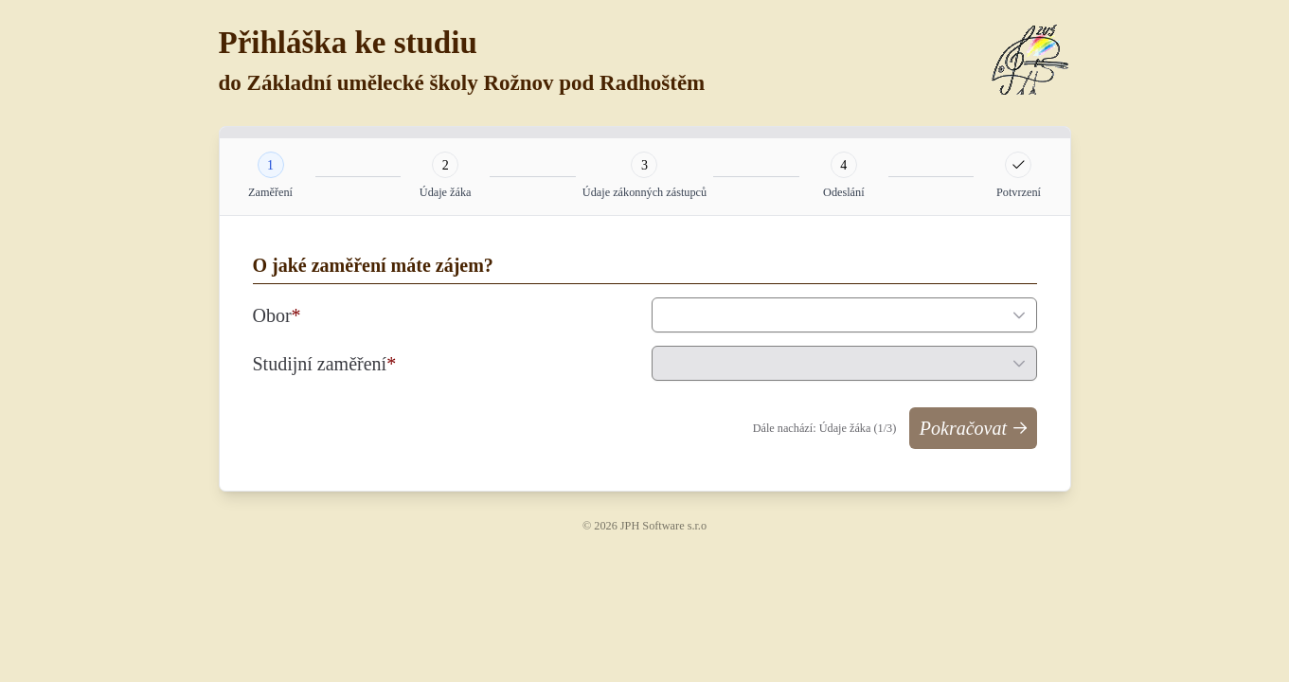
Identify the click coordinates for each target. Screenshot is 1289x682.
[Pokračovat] (972, 428)
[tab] (271, 165)
